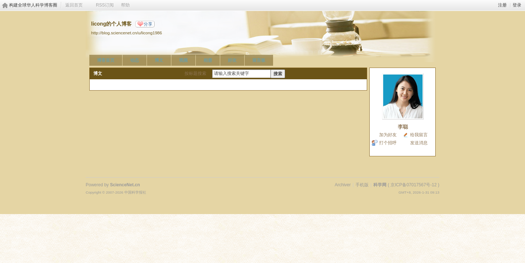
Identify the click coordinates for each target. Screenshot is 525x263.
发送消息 (419, 142)
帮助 (125, 5)
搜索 (277, 73)
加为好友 (388, 134)
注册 (502, 5)
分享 (148, 24)
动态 (134, 60)
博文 (159, 60)
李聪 (403, 127)
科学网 (379, 184)
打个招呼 (388, 142)
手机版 (362, 184)
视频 (183, 60)
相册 (207, 60)
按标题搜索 (195, 73)
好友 (232, 60)
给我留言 (419, 134)
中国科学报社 (135, 192)
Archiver (343, 184)
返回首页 (74, 5)
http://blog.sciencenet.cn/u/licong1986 (126, 32)
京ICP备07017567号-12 (413, 184)
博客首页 (105, 60)
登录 (517, 5)
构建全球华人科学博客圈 (33, 5)
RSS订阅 (105, 5)
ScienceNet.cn (125, 184)
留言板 (258, 60)
